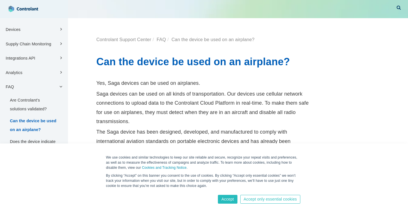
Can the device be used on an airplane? (33, 125)
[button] (399, 7)
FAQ (35, 86)
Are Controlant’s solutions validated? (28, 104)
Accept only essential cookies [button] (270, 199)
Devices (35, 29)
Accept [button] (227, 199)
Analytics (35, 72)
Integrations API (35, 58)
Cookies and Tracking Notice (164, 168)
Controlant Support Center (123, 39)
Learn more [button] (115, 191)
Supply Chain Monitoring (35, 44)
